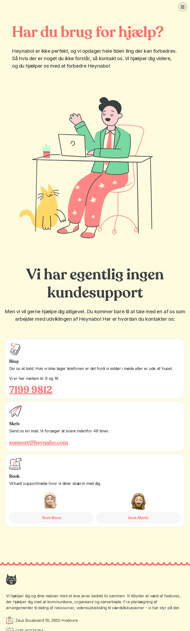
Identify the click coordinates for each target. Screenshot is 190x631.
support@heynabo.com (38, 442)
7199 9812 (30, 389)
